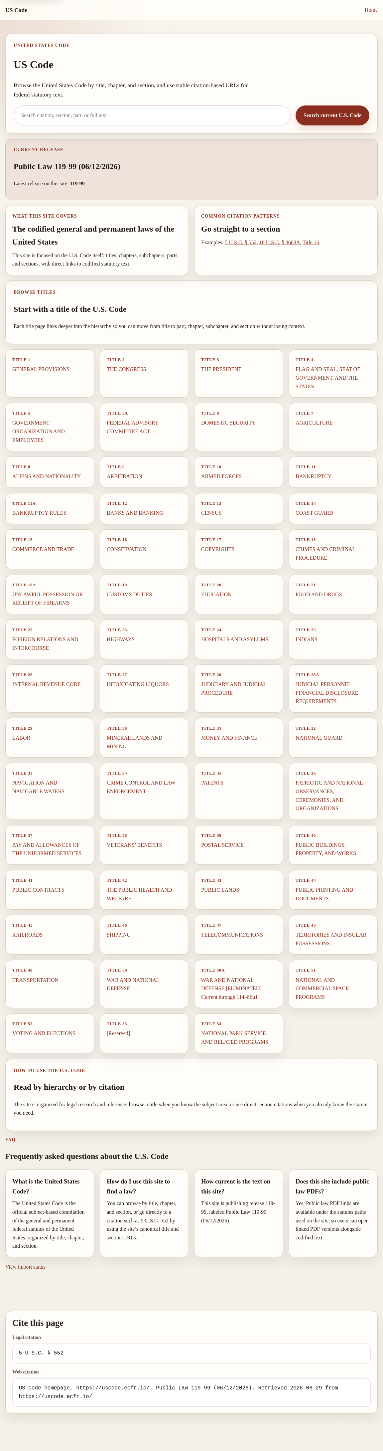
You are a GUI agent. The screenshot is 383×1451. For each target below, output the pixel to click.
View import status (25, 1267)
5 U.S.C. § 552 (241, 242)
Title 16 (311, 242)
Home (371, 10)
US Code (16, 10)
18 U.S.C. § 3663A (279, 242)
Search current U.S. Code (332, 115)
